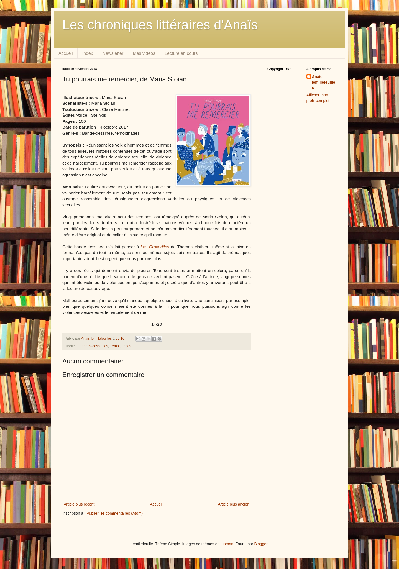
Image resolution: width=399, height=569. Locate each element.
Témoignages (120, 346)
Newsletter (113, 53)
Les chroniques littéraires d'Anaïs (160, 24)
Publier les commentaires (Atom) (114, 513)
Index (87, 53)
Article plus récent (79, 504)
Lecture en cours (181, 53)
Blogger (260, 544)
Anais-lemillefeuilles (323, 82)
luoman (227, 544)
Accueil (65, 53)
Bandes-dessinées (93, 346)
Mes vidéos (144, 53)
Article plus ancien (233, 504)
